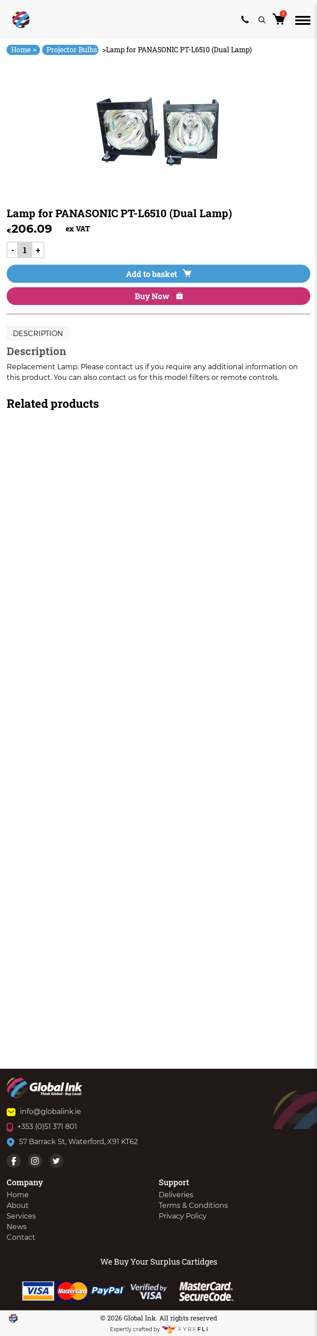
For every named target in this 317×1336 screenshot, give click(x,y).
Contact (21, 1237)
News (17, 1227)
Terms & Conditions (193, 1205)
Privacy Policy (183, 1216)
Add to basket (158, 274)
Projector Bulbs (72, 49)
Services (21, 1216)
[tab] (38, 333)
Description (38, 333)
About (18, 1205)
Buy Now (159, 296)
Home (23, 49)
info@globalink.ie (44, 1111)
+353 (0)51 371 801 (42, 1126)
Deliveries (176, 1195)
